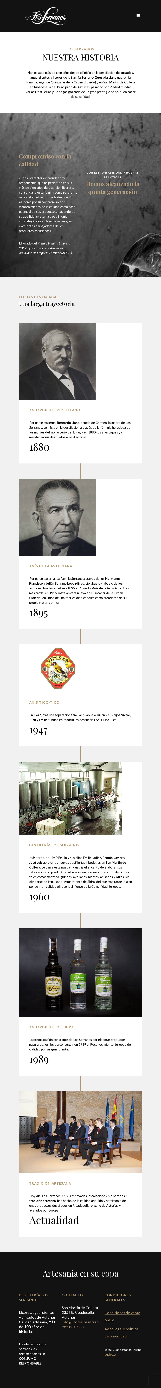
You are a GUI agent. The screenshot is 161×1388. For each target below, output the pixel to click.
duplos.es (111, 1354)
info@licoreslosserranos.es (84, 1322)
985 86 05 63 (73, 1326)
